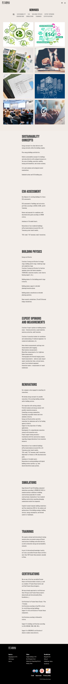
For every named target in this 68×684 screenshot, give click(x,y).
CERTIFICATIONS (48, 16)
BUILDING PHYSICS (37, 14)
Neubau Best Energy (47, 679)
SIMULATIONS (29, 16)
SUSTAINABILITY (21, 14)
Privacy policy (47, 675)
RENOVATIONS (20, 16)
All (14, 14)
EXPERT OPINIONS (49, 14)
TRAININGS (38, 16)
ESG (29, 14)
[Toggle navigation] (65, 2)
